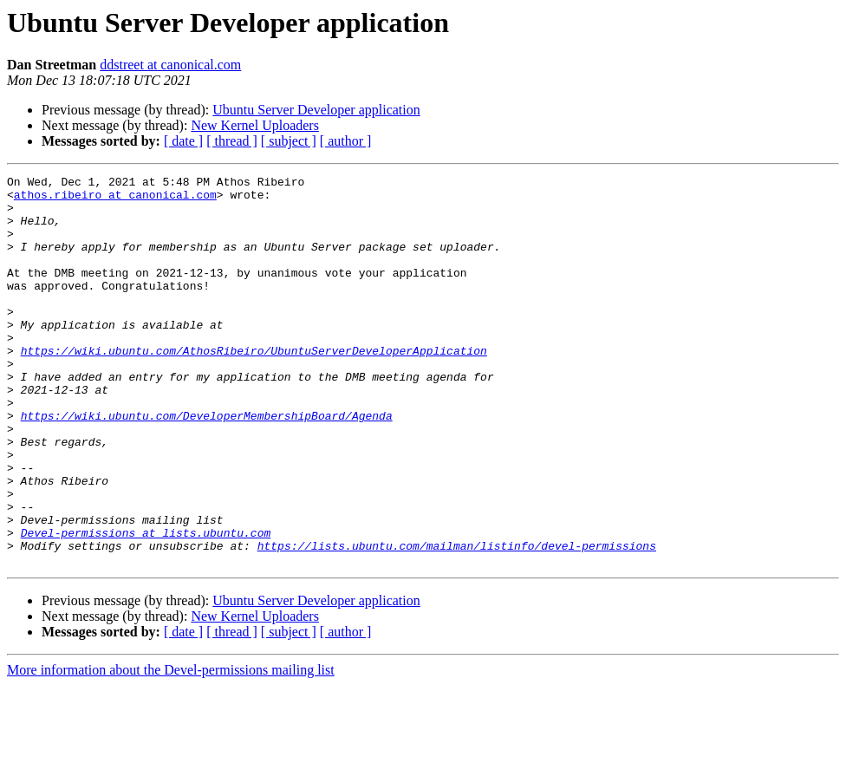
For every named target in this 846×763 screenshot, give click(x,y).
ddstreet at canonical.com (170, 64)
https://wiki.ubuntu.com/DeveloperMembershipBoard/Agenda (207, 465)
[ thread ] (231, 141)
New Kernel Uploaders (255, 125)
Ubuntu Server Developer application (316, 109)
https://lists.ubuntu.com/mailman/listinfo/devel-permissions (456, 621)
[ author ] (346, 141)
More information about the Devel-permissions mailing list (171, 747)
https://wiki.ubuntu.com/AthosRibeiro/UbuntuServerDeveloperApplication (254, 387)
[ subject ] (288, 141)
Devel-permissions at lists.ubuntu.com (146, 605)
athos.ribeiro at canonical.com (115, 199)
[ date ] (183, 141)
